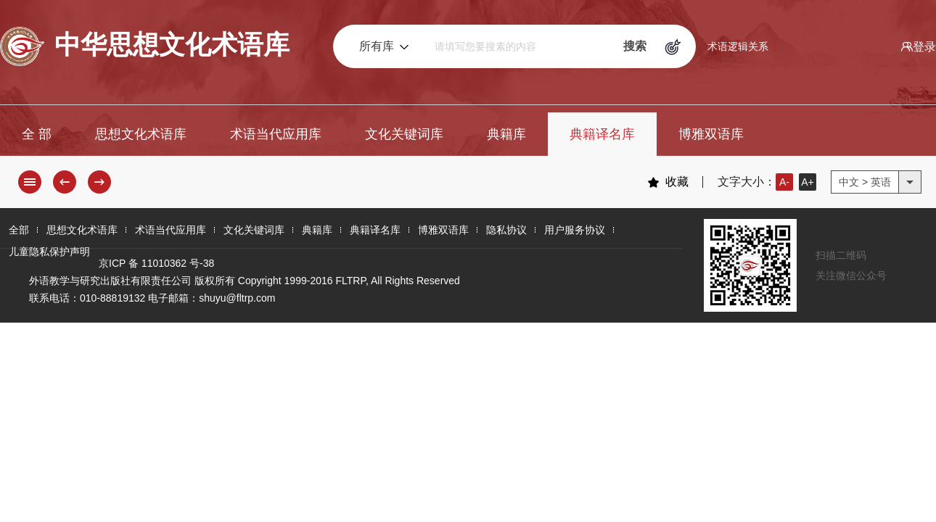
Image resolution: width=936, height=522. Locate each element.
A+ (807, 182)
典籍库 (506, 134)
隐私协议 (506, 230)
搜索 (634, 46)
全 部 (37, 134)
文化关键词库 (404, 134)
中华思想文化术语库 (145, 46)
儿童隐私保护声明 (49, 251)
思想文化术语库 (140, 134)
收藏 (668, 181)
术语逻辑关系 (737, 46)
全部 (19, 230)
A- (784, 182)
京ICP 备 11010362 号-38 (156, 263)
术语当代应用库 (275, 134)
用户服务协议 (574, 230)
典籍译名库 (602, 134)
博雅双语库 (711, 134)
